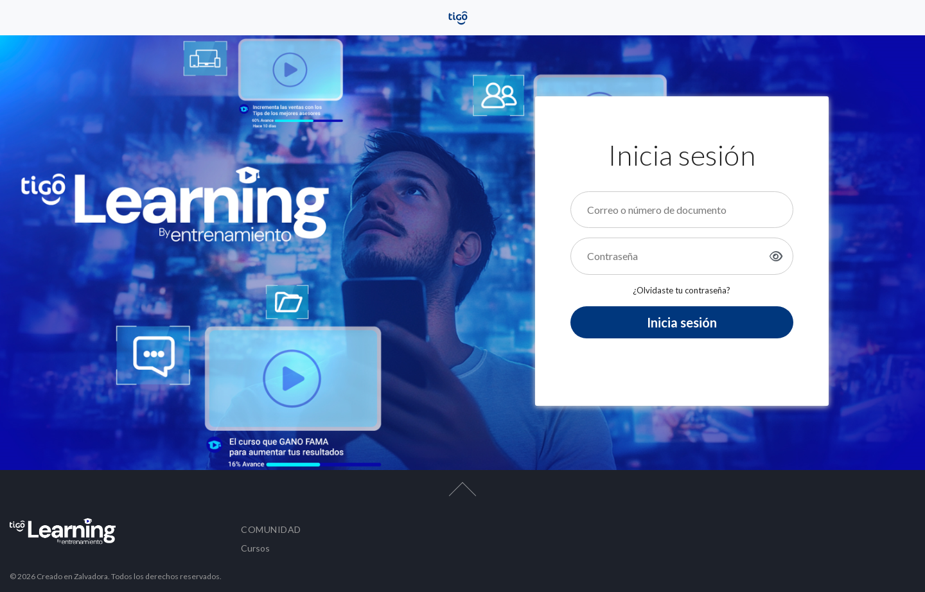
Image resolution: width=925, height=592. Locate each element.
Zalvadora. (92, 576)
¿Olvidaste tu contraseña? (681, 290)
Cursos (255, 548)
